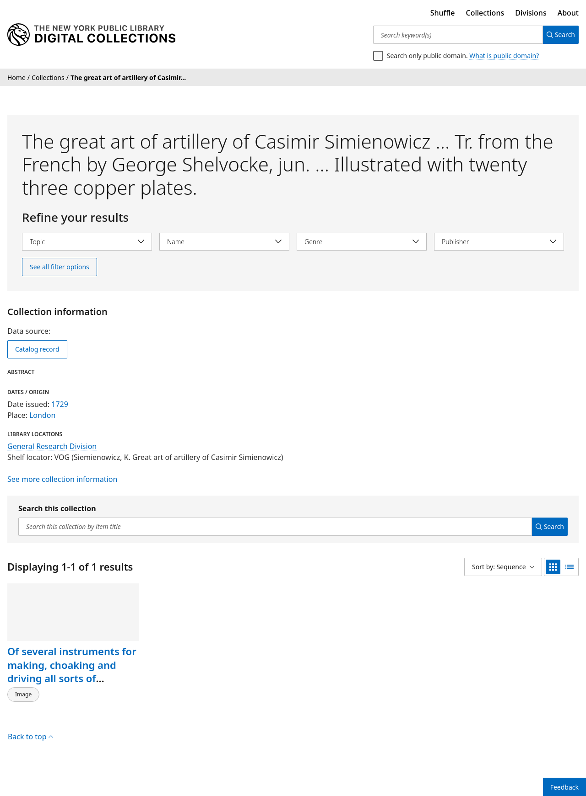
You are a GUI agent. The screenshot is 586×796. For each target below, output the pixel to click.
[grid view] (553, 567)
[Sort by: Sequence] (503, 567)
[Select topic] (87, 242)
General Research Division (52, 446)
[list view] (569, 567)
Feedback (564, 787)
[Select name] (224, 242)
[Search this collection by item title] (271, 527)
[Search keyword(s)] (454, 35)
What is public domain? (504, 55)
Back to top (30, 732)
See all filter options (59, 266)
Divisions (530, 13)
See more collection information (62, 479)
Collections (485, 13)
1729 (59, 404)
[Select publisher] (499, 242)
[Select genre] (362, 242)
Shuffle (442, 13)
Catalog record (37, 349)
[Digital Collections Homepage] (91, 34)
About (568, 13)
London (42, 415)
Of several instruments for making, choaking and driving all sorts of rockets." (71, 671)
